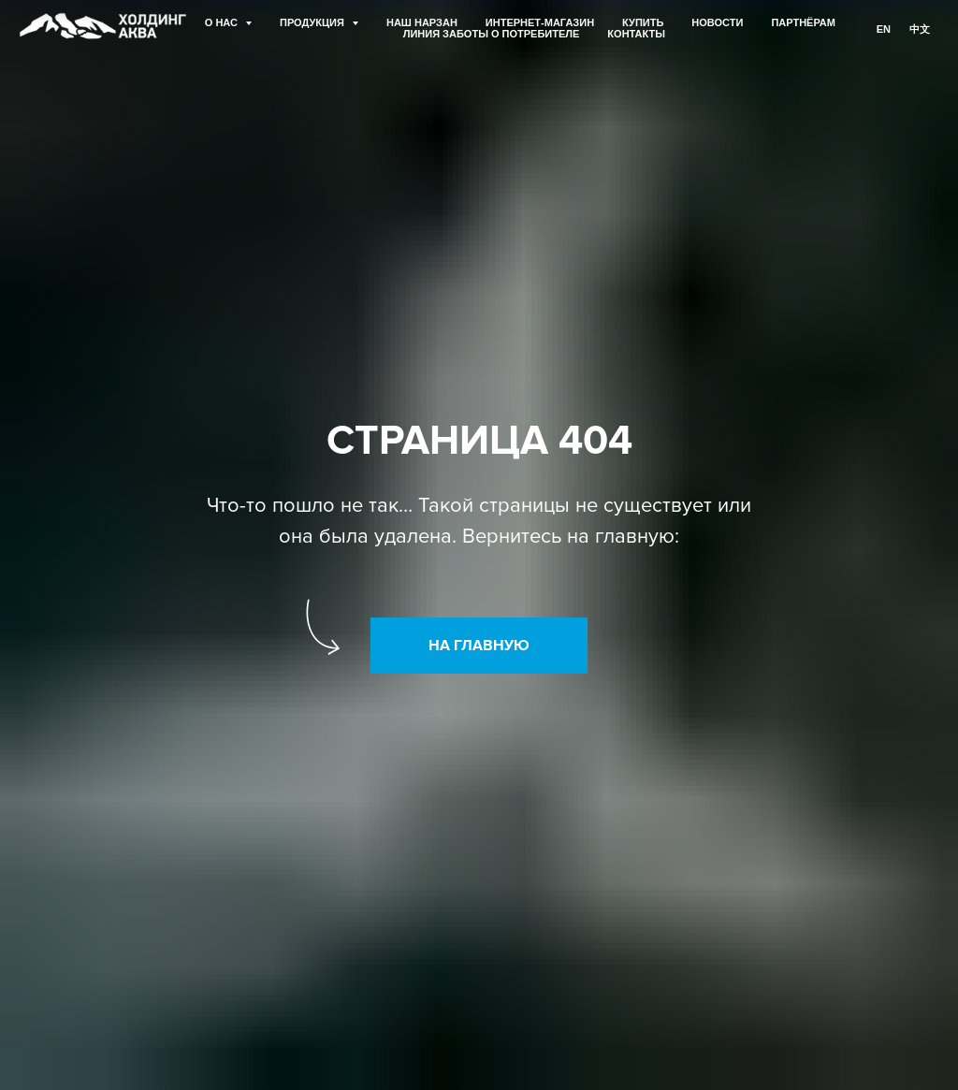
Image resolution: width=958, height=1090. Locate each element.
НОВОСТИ (717, 22)
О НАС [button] (222, 22)
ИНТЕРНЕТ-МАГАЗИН (540, 22)
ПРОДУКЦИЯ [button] (313, 22)
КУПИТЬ (642, 22)
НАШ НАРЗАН (421, 22)
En (884, 29)
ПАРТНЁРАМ (803, 22)
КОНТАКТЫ (636, 33)
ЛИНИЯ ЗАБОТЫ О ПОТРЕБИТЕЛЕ (491, 33)
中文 (919, 29)
